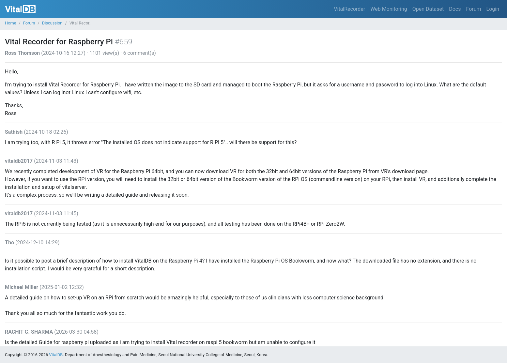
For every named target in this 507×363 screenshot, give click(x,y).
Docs (455, 9)
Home (10, 23)
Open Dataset (428, 9)
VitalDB (20, 9)
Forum (473, 9)
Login (492, 9)
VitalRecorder (349, 9)
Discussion (52, 23)
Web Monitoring (388, 9)
